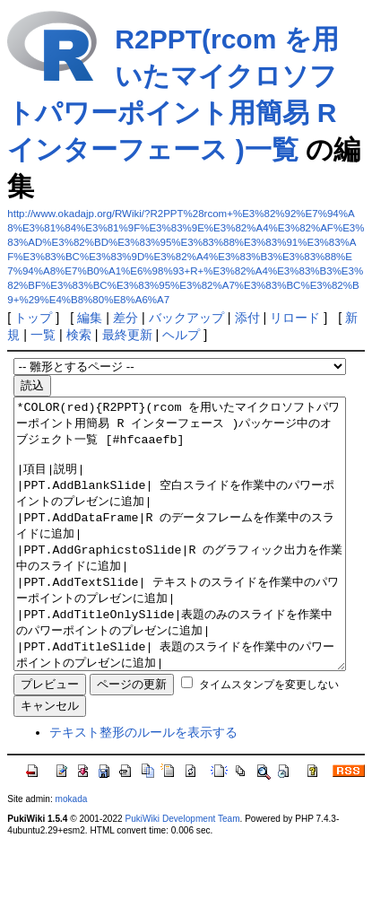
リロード (295, 317)
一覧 (43, 334)
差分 (125, 317)
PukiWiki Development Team (182, 872)
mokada (72, 853)
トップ (33, 317)
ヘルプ (181, 334)
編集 (89, 317)
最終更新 (127, 334)
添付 (247, 317)
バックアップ (186, 317)
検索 (78, 334)
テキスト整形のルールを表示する (143, 786)
